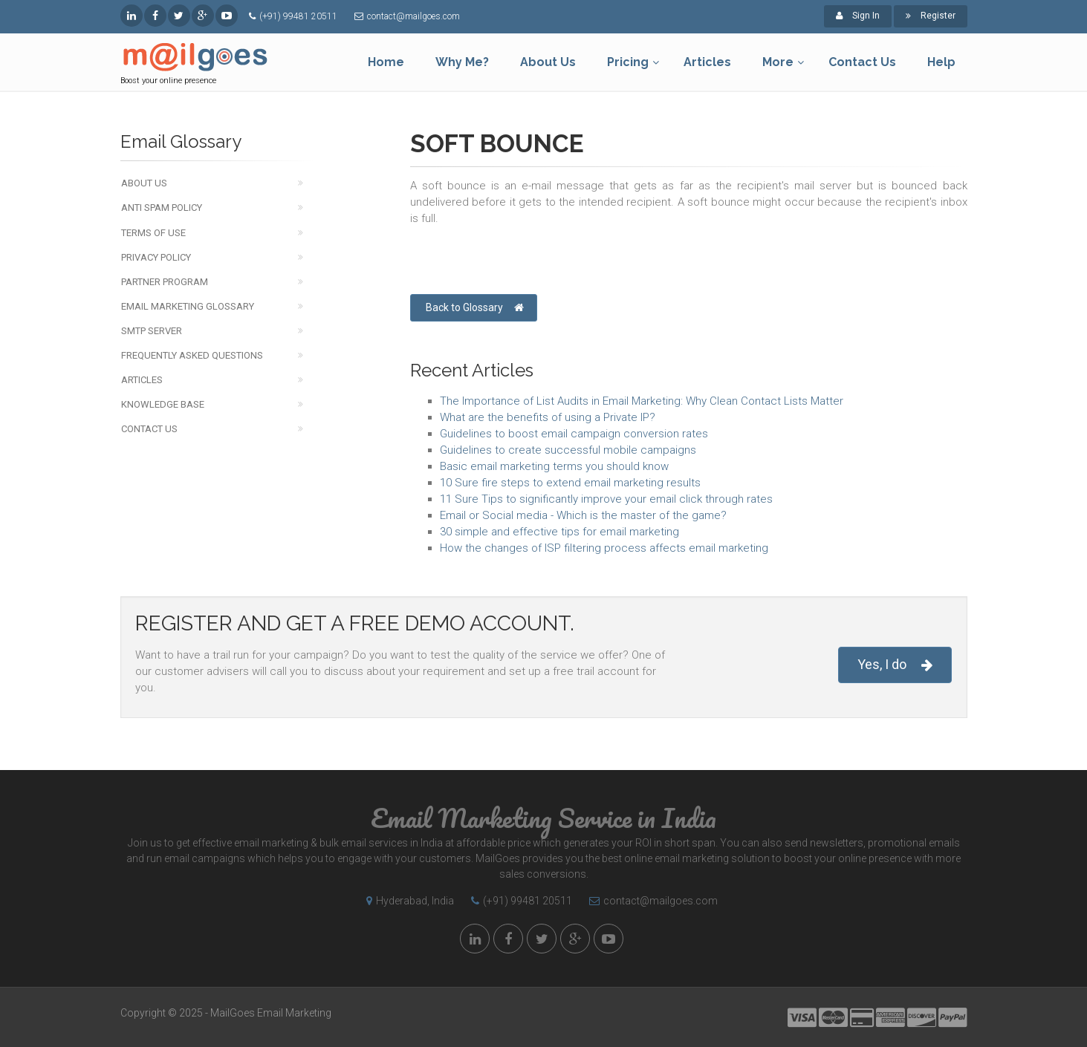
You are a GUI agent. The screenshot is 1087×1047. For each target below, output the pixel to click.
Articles (142, 379)
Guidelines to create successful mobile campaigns (568, 450)
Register (930, 15)
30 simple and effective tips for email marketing (559, 531)
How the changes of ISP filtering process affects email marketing (604, 548)
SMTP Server (151, 330)
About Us (144, 183)
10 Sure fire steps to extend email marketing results (570, 482)
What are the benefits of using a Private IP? (547, 417)
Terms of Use (153, 232)
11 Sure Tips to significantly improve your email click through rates (606, 499)
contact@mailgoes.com (413, 16)
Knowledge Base (162, 404)
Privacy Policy (156, 257)
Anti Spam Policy (161, 207)
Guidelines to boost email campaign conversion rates (574, 433)
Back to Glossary (475, 307)
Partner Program (164, 281)
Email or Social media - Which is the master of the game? (583, 515)
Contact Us (149, 428)
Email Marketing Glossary (187, 306)
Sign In (858, 15)
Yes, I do (894, 665)
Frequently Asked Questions (192, 355)
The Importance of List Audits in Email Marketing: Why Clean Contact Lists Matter (641, 401)
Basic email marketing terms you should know (554, 466)
